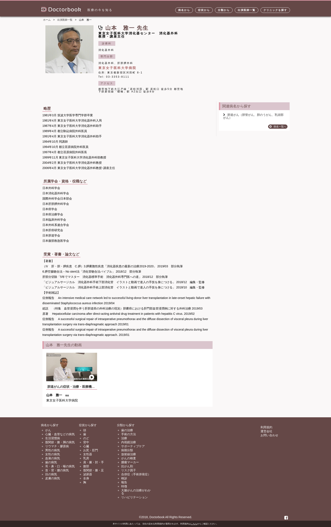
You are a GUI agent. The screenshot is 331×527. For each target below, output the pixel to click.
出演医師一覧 (246, 10)
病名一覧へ (277, 126)
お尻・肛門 (90, 450)
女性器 (87, 454)
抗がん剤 (127, 466)
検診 (124, 478)
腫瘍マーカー (130, 462)
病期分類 (127, 450)
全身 (86, 478)
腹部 (86, 466)
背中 (86, 442)
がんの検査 (128, 458)
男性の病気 (52, 450)
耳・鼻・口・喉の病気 (60, 466)
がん (48, 430)
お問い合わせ (269, 435)
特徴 (124, 486)
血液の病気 (52, 458)
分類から (224, 10)
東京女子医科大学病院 (117, 68)
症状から (204, 10)
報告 (124, 482)
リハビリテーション (134, 497)
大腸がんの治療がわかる (136, 492)
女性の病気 (52, 454)
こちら (194, 524)
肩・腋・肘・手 (93, 462)
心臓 (86, 446)
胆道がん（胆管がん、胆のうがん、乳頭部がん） (253, 116)
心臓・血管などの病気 (60, 434)
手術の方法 (128, 434)
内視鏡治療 (128, 442)
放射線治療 (128, 454)
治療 (124, 438)
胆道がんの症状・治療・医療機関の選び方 (77, 386)
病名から (184, 10)
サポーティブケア (133, 446)
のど (86, 438)
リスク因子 (128, 470)
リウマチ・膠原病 (57, 446)
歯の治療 (127, 430)
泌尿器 (87, 474)
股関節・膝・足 (93, 470)
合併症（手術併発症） (136, 474)
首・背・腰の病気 (57, 470)
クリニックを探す (275, 10)
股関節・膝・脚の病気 (60, 442)
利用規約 (266, 427)
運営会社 (266, 431)
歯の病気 (51, 462)
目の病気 (51, 474)
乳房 (86, 458)
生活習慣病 (52, 438)
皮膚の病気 (52, 478)
